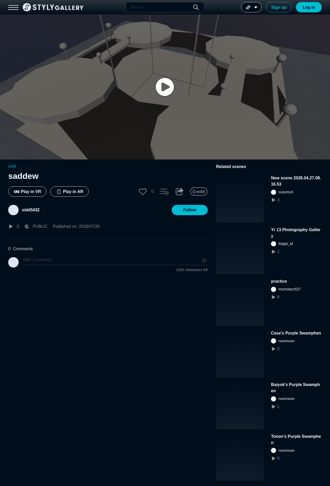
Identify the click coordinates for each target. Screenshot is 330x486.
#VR (12, 166)
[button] (143, 191)
